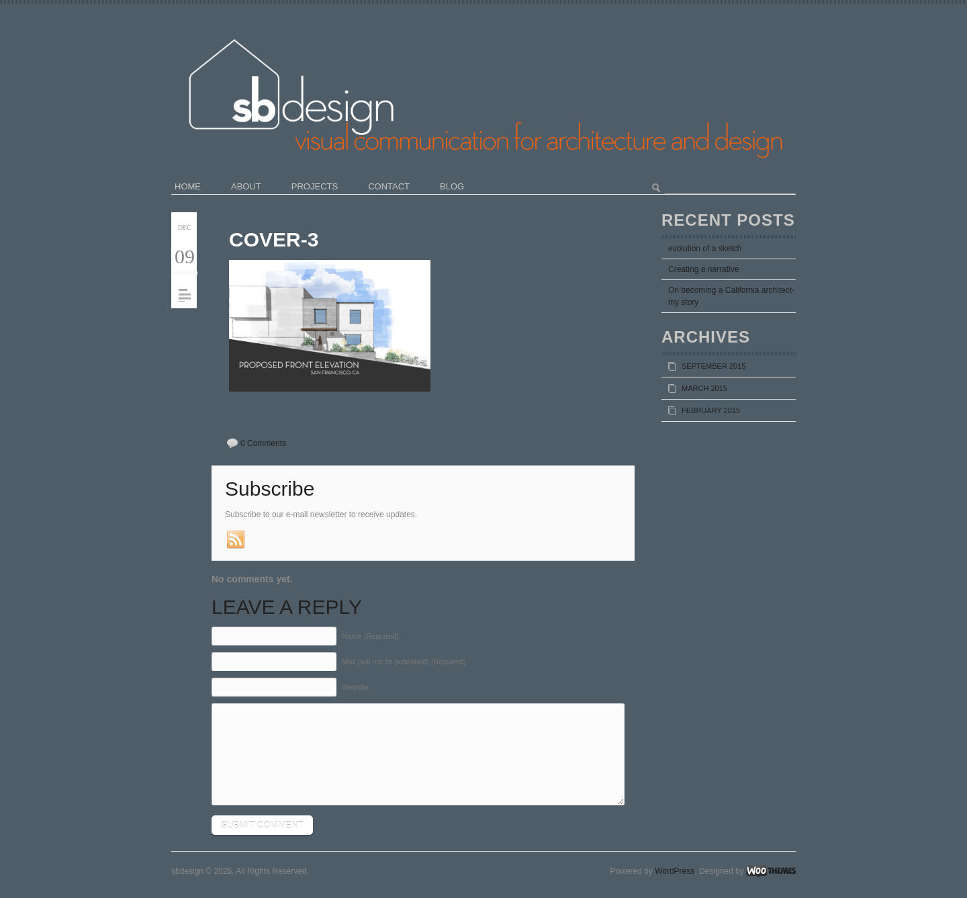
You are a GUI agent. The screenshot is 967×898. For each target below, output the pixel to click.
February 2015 (711, 410)
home (188, 186)
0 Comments (263, 443)
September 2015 (713, 366)
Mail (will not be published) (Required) (404, 662)
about (246, 186)
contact (389, 186)
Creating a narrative (703, 269)
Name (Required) (370, 636)
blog (452, 186)
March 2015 (704, 388)
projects (314, 186)
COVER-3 (273, 239)
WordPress (674, 871)
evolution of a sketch (704, 248)
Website (355, 687)
